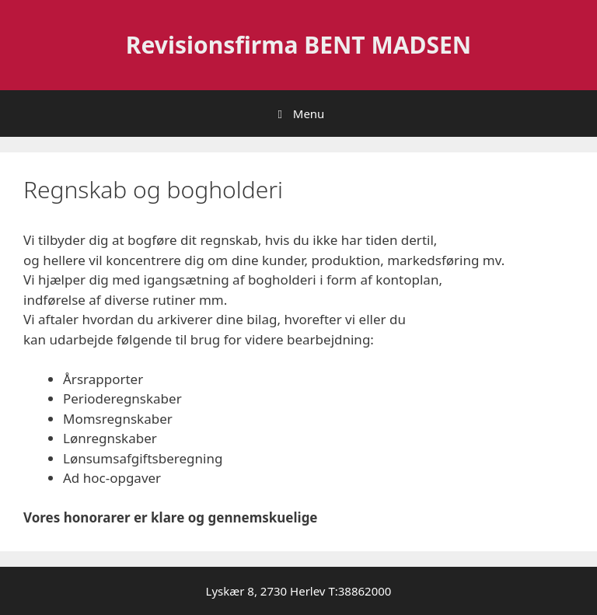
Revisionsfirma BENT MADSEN (298, 45)
